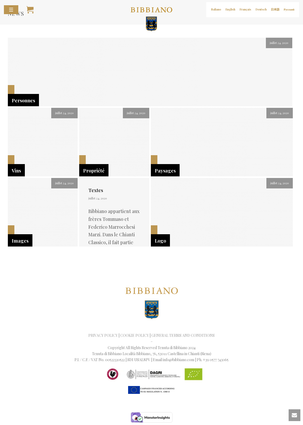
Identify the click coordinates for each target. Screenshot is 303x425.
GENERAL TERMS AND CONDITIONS (183, 335)
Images (20, 241)
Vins (16, 170)
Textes (95, 190)
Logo (160, 241)
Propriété (94, 170)
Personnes (23, 100)
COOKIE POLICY (134, 335)
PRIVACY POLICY (103, 335)
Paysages (165, 170)
